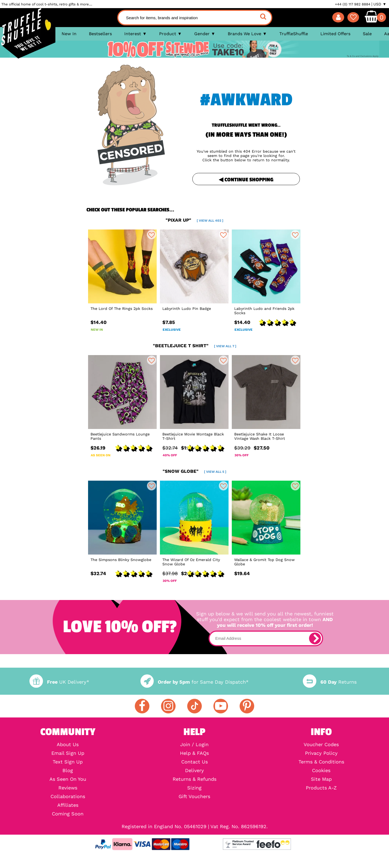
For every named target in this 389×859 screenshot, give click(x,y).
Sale (367, 33)
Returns (329, 682)
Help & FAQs (194, 753)
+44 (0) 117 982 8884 (352, 4)
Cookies (321, 770)
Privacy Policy (321, 753)
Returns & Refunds (194, 779)
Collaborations (68, 796)
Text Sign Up (68, 761)
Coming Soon (67, 813)
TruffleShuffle (293, 33)
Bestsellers (100, 33)
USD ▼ (379, 4)
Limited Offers (335, 33)
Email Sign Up (67, 753)
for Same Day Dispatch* (194, 682)
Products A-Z (321, 787)
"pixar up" (194, 220)
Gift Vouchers (194, 796)
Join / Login (194, 744)
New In (69, 33)
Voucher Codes (321, 744)
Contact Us (194, 761)
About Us (68, 744)
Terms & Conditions (321, 761)
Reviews (67, 787)
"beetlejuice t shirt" (194, 345)
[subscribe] (315, 638)
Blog (67, 770)
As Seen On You (67, 779)
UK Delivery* (59, 682)
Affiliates (67, 805)
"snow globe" (194, 471)
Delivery (194, 770)
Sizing (194, 787)
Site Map (321, 779)
